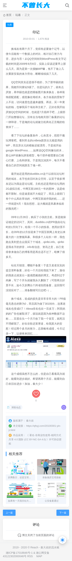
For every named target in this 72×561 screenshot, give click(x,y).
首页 (9, 14)
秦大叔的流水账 (50, 547)
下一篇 (62, 512)
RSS (30, 556)
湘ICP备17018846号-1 (19, 552)
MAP (39, 556)
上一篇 (9, 512)
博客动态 (16, 407)
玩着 (18, 14)
